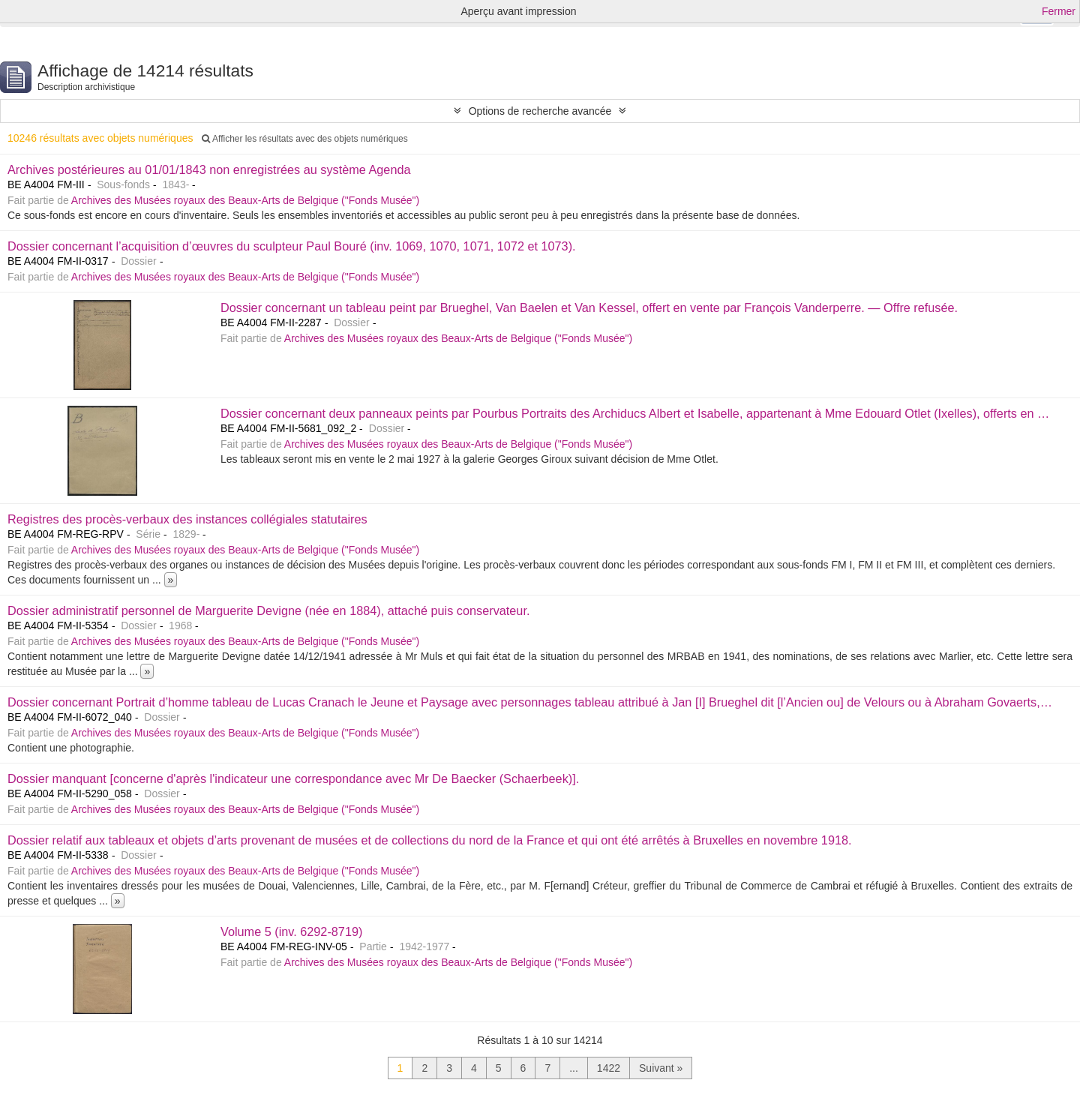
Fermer (1059, 11)
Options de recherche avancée (540, 111)
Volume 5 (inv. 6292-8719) (291, 931)
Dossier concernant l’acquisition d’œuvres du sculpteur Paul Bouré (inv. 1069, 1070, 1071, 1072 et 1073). (292, 246)
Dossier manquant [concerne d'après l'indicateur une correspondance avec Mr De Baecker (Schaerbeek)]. (293, 778)
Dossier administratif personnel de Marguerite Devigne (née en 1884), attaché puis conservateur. (269, 610)
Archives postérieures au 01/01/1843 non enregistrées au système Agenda (209, 169)
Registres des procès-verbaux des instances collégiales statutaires (188, 519)
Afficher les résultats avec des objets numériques (304, 139)
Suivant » (660, 1068)
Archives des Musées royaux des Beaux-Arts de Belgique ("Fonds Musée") (245, 200)
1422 (608, 1068)
